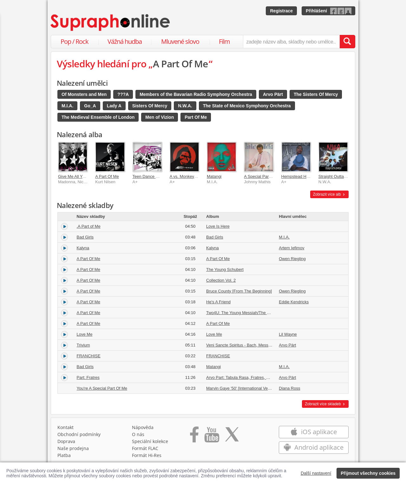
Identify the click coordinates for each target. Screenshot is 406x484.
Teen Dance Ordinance (154, 176)
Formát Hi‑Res (147, 455)
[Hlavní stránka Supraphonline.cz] (111, 22)
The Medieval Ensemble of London (98, 117)
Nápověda (143, 427)
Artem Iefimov (291, 247)
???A (123, 94)
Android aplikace (314, 447)
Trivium (83, 345)
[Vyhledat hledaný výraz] (347, 41)
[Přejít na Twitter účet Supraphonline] (232, 436)
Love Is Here (218, 226)
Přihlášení (316, 10)
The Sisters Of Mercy (316, 94)
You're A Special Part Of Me (102, 388)
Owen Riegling (292, 258)
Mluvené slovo (180, 41)
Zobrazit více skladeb (325, 404)
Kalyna (83, 247)
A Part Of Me (107, 176)
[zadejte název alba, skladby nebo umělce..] (291, 41)
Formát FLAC (145, 448)
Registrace (281, 10)
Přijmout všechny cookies (368, 473)
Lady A (114, 105)
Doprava (66, 441)
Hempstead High (296, 176)
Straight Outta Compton (340, 176)
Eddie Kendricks (294, 301)
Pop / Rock (74, 41)
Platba (64, 455)
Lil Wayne (288, 334)
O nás (138, 434)
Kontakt (65, 427)
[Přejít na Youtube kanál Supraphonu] (211, 436)
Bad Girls (85, 237)
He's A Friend (218, 301)
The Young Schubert (225, 269)
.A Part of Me (89, 226)
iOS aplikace (313, 431)
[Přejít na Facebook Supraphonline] (194, 436)
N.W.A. (185, 105)
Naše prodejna (73, 448)
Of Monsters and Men (84, 94)
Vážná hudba (125, 41)
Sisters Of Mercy (149, 105)
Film (224, 41)
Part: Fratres (88, 377)
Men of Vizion (159, 117)
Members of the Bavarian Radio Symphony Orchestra (196, 94)
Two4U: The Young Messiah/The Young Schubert (251, 312)
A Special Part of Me (262, 176)
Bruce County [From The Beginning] (239, 291)
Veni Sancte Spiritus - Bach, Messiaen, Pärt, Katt (251, 345)
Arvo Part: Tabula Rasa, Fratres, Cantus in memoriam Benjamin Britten (271, 377)
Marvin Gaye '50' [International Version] (242, 388)
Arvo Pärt (273, 94)
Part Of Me (196, 117)
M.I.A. (67, 105)
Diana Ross (289, 388)
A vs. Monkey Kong (187, 176)
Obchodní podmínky (79, 434)
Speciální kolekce (150, 441)
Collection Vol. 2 (221, 280)
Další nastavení (316, 473)
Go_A (90, 105)
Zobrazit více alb (329, 194)
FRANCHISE (89, 355)
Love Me (85, 334)
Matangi (214, 176)
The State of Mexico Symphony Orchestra (247, 105)
